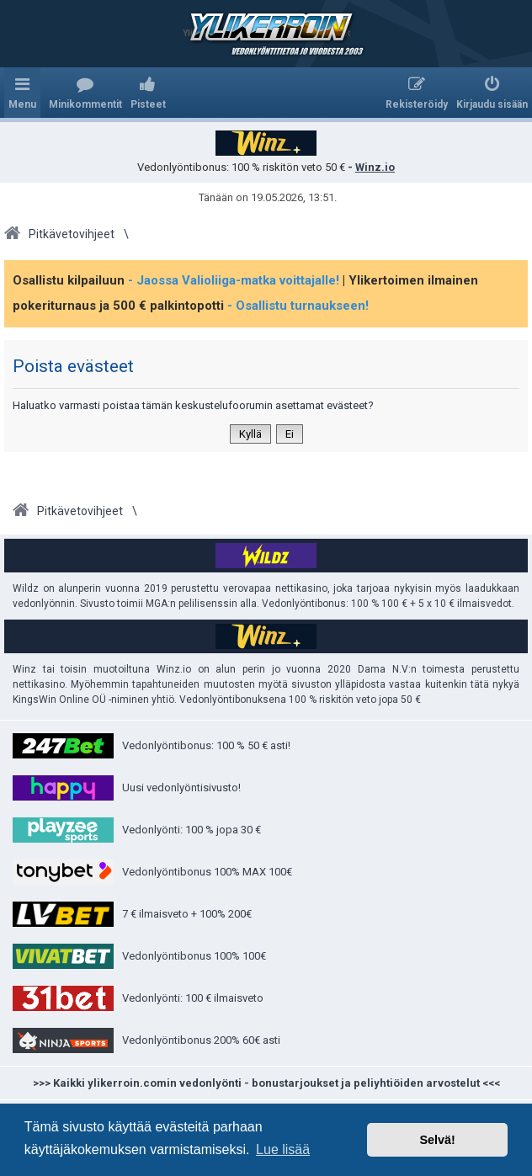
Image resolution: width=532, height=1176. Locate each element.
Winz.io (375, 167)
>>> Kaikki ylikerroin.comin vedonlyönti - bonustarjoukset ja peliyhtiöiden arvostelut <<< (266, 1083)
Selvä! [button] (437, 1140)
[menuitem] (85, 92)
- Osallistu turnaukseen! (298, 305)
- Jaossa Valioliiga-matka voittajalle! (233, 280)
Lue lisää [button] (283, 1149)
